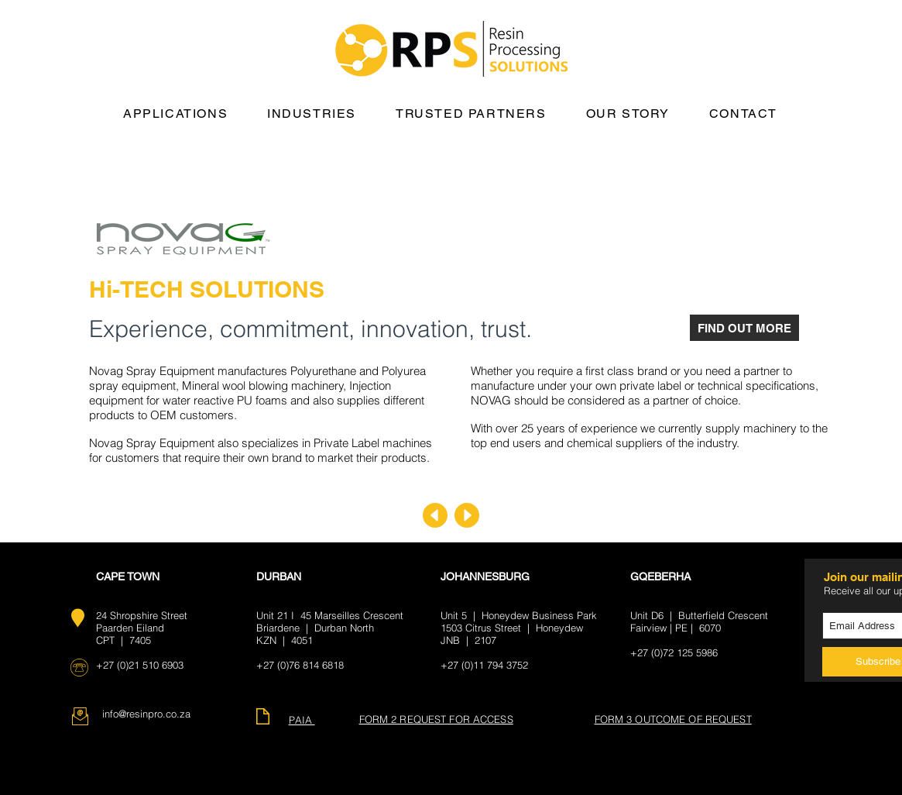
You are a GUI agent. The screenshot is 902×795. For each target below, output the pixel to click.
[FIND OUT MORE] (744, 328)
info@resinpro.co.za (146, 713)
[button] (176, 114)
